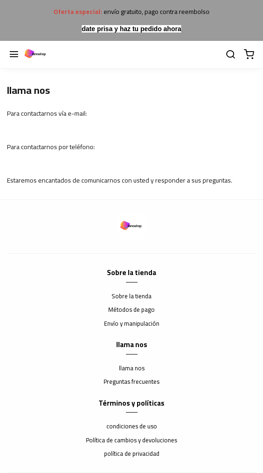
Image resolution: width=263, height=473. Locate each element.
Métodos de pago (131, 310)
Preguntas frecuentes (131, 382)
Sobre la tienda (131, 296)
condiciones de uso (131, 426)
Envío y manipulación (131, 323)
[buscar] (230, 55)
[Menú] (14, 55)
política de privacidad (131, 454)
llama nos (132, 368)
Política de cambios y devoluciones (131, 440)
